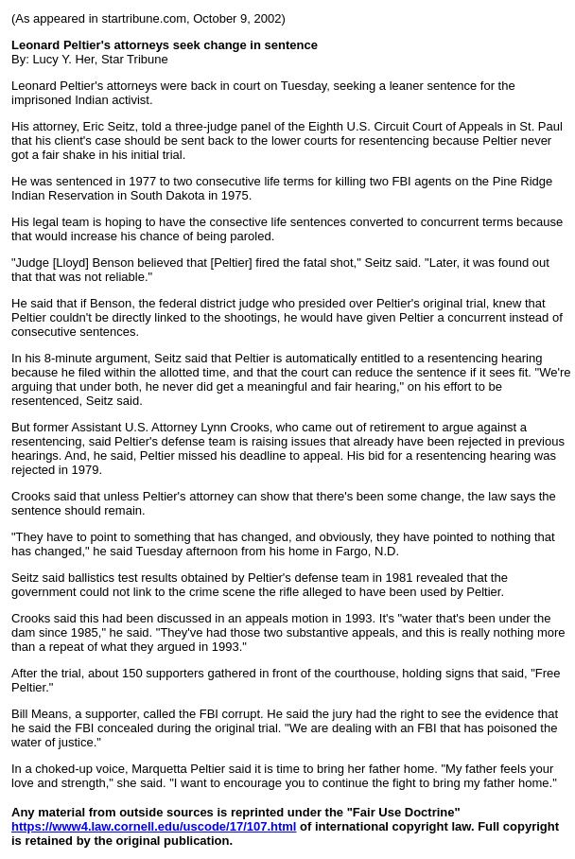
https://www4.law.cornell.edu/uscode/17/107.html (153, 826)
